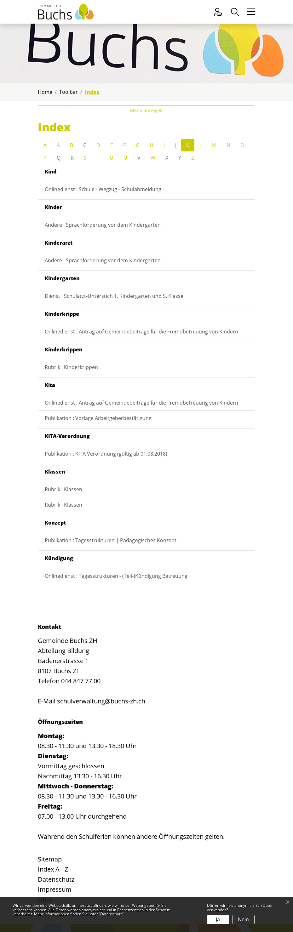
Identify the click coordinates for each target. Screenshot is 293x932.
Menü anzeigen (146, 110)
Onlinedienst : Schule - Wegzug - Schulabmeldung (103, 189)
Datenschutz (56, 879)
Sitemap (50, 859)
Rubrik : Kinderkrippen (71, 367)
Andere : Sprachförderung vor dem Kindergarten (103, 224)
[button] (236, 12)
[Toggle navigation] (250, 12)
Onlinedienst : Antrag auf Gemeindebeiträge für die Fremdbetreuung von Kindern (141, 331)
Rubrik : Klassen (63, 489)
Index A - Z (53, 869)
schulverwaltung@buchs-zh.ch (101, 701)
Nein (243, 919)
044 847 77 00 (81, 681)
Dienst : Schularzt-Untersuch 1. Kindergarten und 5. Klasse (114, 296)
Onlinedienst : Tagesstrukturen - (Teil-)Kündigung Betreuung (116, 575)
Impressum (55, 889)
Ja (218, 919)
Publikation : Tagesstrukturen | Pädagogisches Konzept (110, 540)
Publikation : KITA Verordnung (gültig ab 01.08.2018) (106, 453)
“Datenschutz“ (111, 914)
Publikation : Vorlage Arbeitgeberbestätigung (98, 418)
